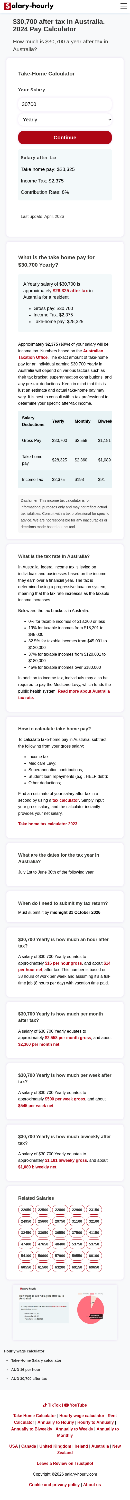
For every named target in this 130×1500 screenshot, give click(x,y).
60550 (26, 1267)
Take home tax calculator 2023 (47, 824)
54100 (26, 1256)
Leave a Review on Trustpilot (65, 1463)
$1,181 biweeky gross (66, 1160)
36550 (60, 1233)
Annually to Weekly (74, 1429)
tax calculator (65, 800)
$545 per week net (35, 1106)
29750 (60, 1221)
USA (13, 1446)
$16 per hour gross (63, 963)
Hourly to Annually (95, 1422)
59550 (77, 1256)
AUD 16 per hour (25, 1370)
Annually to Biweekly (31, 1429)
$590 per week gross (65, 1099)
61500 (43, 1267)
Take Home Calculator (34, 1416)
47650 (43, 1244)
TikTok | (53, 1405)
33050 (43, 1233)
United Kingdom (55, 1446)
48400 (60, 1244)
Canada (28, 1446)
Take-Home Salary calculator (36, 1360)
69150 (77, 1267)
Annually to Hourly (56, 1422)
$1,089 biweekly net (37, 1167)
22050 (26, 1210)
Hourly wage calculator (24, 1351)
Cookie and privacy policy (54, 1485)
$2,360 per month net (38, 1044)
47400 (26, 1244)
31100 (77, 1221)
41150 (94, 1233)
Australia (100, 1446)
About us (92, 1485)
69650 (94, 1267)
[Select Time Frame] (65, 119)
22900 (77, 1210)
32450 (26, 1233)
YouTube (75, 1405)
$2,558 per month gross (68, 1038)
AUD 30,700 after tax (29, 1379)
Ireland (81, 1446)
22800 (60, 1210)
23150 (94, 1210)
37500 (77, 1233)
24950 (26, 1221)
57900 (60, 1256)
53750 (77, 1244)
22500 (43, 1210)
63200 (60, 1267)
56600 (43, 1256)
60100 (94, 1256)
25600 (43, 1221)
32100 (94, 1221)
